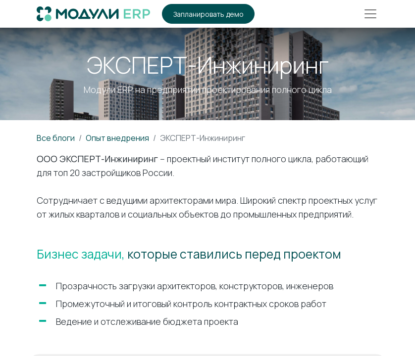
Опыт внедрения (117, 138)
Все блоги (56, 138)
